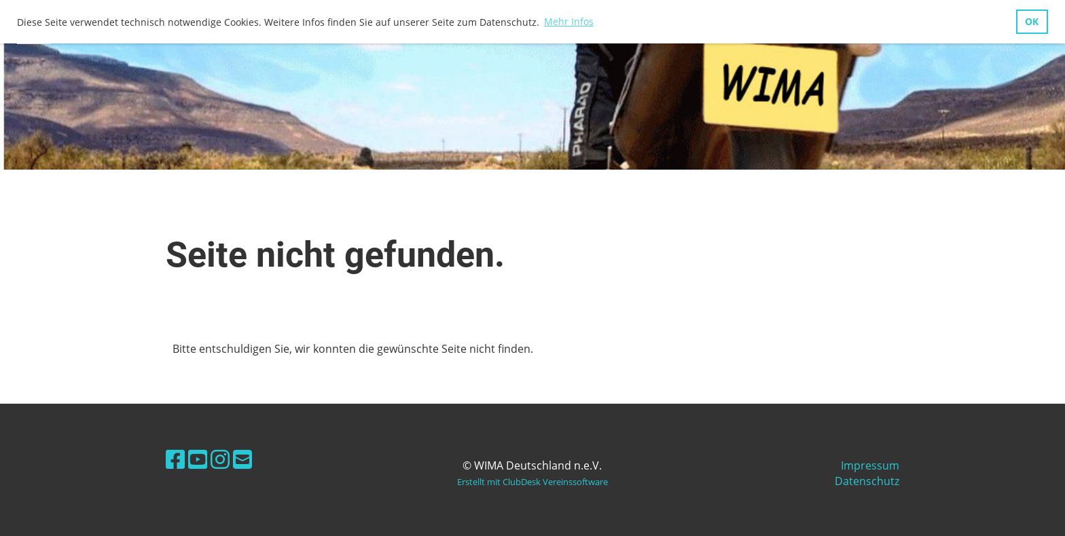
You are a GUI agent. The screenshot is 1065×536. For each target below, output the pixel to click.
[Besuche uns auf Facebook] (175, 459)
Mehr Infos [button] (569, 21)
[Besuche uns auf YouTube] (197, 459)
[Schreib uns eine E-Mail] (242, 459)
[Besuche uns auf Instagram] (220, 459)
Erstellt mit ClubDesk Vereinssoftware (532, 482)
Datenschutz (867, 481)
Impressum (870, 465)
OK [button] (1032, 21)
